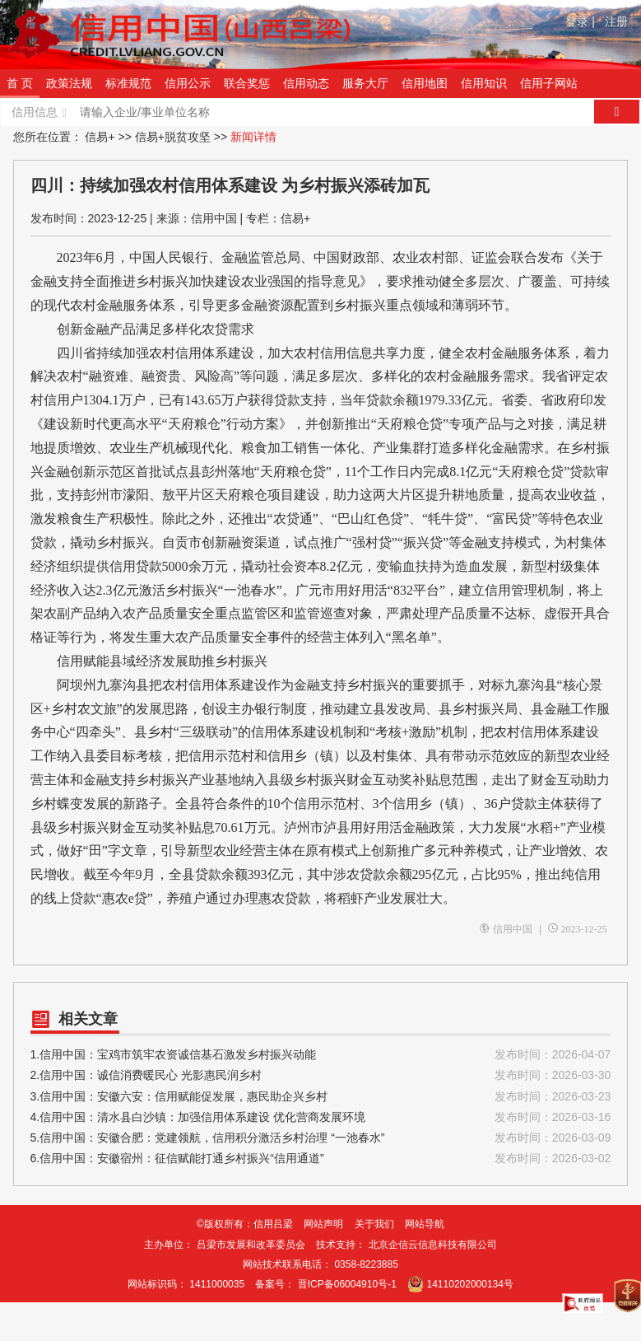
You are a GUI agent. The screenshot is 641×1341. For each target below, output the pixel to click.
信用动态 (306, 83)
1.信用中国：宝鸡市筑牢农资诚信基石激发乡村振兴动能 (320, 1054)
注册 (616, 21)
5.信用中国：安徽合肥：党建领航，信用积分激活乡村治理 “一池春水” (320, 1138)
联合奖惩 (247, 83)
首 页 (20, 83)
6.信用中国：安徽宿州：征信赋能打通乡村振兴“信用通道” (320, 1158)
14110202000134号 (470, 1284)
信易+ (99, 136)
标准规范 (128, 83)
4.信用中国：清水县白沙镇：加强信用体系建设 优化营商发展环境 (320, 1117)
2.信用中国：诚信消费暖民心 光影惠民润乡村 (320, 1075)
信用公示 (188, 83)
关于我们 (374, 1224)
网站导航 (424, 1224)
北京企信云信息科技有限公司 (433, 1244)
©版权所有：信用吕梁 (245, 1224)
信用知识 (484, 83)
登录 (580, 21)
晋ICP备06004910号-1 (347, 1284)
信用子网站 (549, 83)
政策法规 (69, 83)
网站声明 (323, 1224)
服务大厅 (365, 83)
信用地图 (425, 83)
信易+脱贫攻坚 (173, 136)
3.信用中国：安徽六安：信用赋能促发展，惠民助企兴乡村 (320, 1096)
